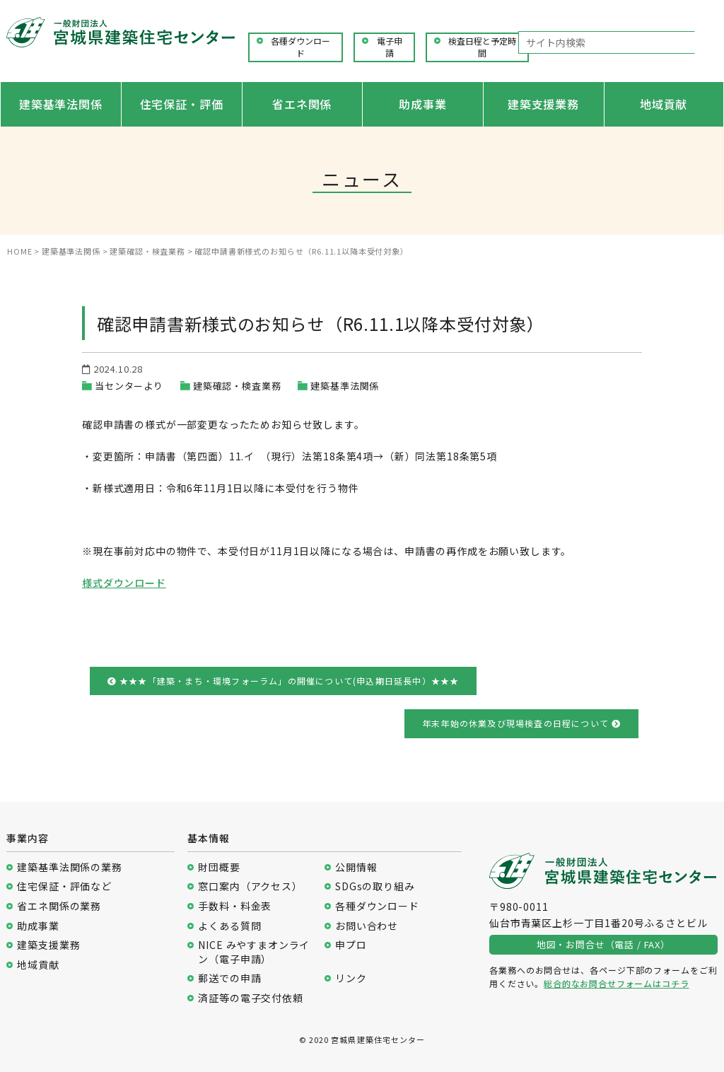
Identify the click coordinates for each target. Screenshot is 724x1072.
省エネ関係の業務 (59, 906)
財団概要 (219, 867)
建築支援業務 (543, 103)
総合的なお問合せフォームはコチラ (616, 983)
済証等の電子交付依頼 (250, 998)
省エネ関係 (302, 103)
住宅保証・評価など (64, 886)
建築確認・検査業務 (237, 385)
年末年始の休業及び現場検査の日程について (521, 723)
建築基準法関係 (61, 103)
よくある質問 (229, 926)
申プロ (351, 945)
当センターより (129, 385)
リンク (351, 978)
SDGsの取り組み (375, 886)
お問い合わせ (366, 926)
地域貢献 (663, 103)
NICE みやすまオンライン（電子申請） (254, 952)
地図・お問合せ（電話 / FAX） (603, 944)
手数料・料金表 (235, 906)
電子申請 (389, 47)
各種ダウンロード (300, 47)
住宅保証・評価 (181, 103)
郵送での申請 (229, 978)
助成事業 (422, 103)
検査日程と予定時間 (482, 47)
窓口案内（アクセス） (250, 886)
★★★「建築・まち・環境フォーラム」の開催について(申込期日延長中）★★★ (283, 681)
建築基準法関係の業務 (69, 867)
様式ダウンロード (124, 583)
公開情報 (356, 867)
